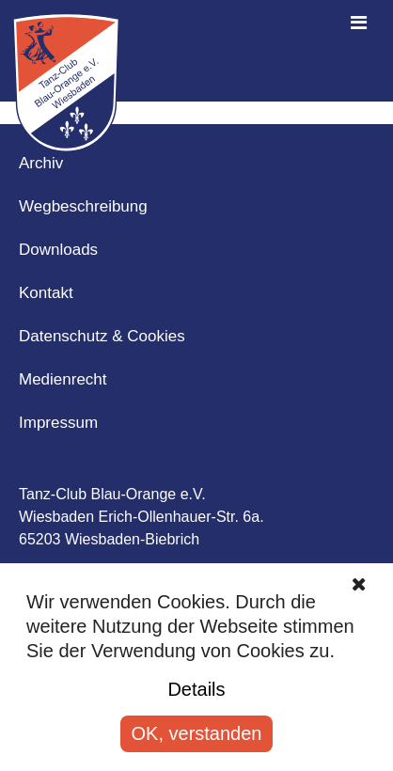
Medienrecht (63, 379)
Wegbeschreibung (83, 206)
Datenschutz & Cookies (102, 336)
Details (196, 689)
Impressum (58, 423)
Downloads (58, 250)
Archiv (41, 163)
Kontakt (46, 293)
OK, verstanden (197, 733)
